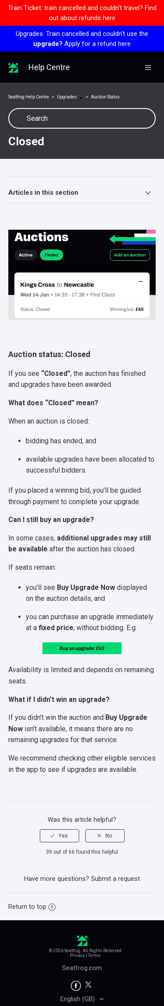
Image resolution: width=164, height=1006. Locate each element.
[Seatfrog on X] (88, 986)
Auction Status (105, 97)
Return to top (32, 907)
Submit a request (115, 879)
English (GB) (78, 999)
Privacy (77, 955)
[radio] (59, 835)
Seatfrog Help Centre (28, 97)
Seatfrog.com (82, 968)
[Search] (82, 118)
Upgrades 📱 (70, 97)
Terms (94, 955)
